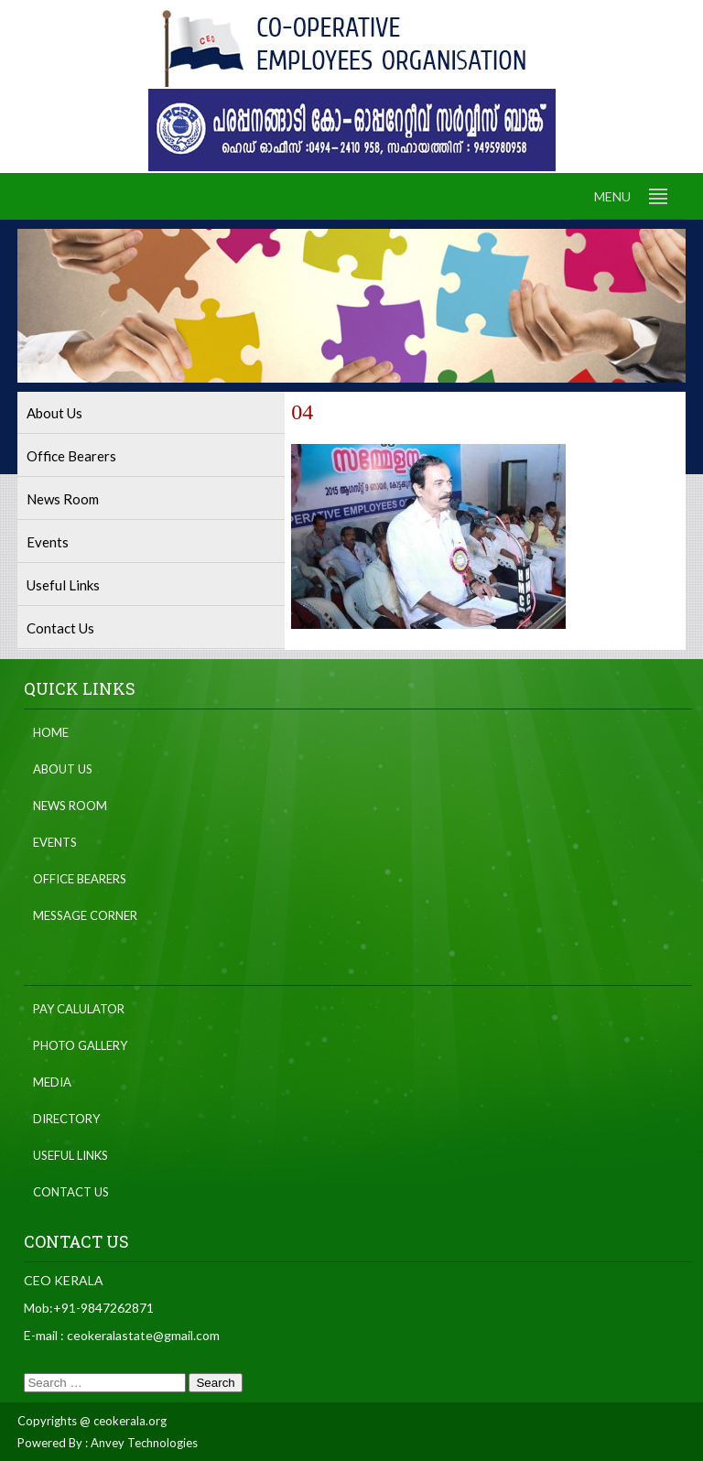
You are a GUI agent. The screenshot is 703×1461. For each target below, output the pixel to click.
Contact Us (60, 628)
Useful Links (63, 585)
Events (48, 542)
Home (51, 732)
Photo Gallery (80, 1045)
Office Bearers (71, 456)
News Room (63, 499)
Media (52, 1082)
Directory (66, 1118)
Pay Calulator (78, 1008)
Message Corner (85, 915)
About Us (54, 413)
